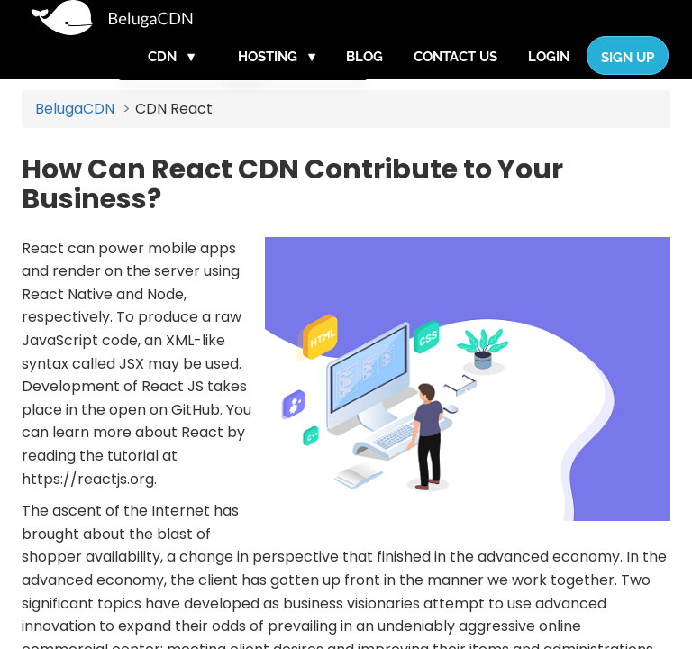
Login (548, 75)
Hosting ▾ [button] (276, 75)
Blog (364, 75)
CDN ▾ (171, 75)
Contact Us (455, 75)
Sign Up (627, 76)
